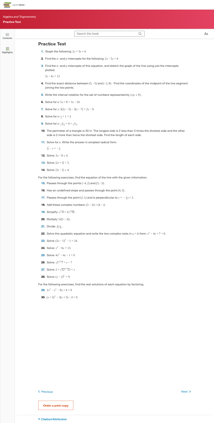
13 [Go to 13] (43, 162)
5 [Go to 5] (42, 94)
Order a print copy (55, 405)
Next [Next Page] (186, 391)
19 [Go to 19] (43, 212)
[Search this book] (105, 34)
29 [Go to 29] (43, 290)
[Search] (140, 34)
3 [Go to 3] (42, 65)
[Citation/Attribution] (114, 419)
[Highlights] (7, 50)
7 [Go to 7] (42, 109)
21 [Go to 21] (43, 226)
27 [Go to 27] (43, 269)
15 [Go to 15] (43, 183)
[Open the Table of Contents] (7, 36)
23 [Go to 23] (43, 240)
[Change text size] (206, 33)
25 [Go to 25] (43, 255)
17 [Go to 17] (43, 197)
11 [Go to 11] (43, 142)
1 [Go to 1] (42, 51)
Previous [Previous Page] (45, 391)
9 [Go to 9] (42, 123)
